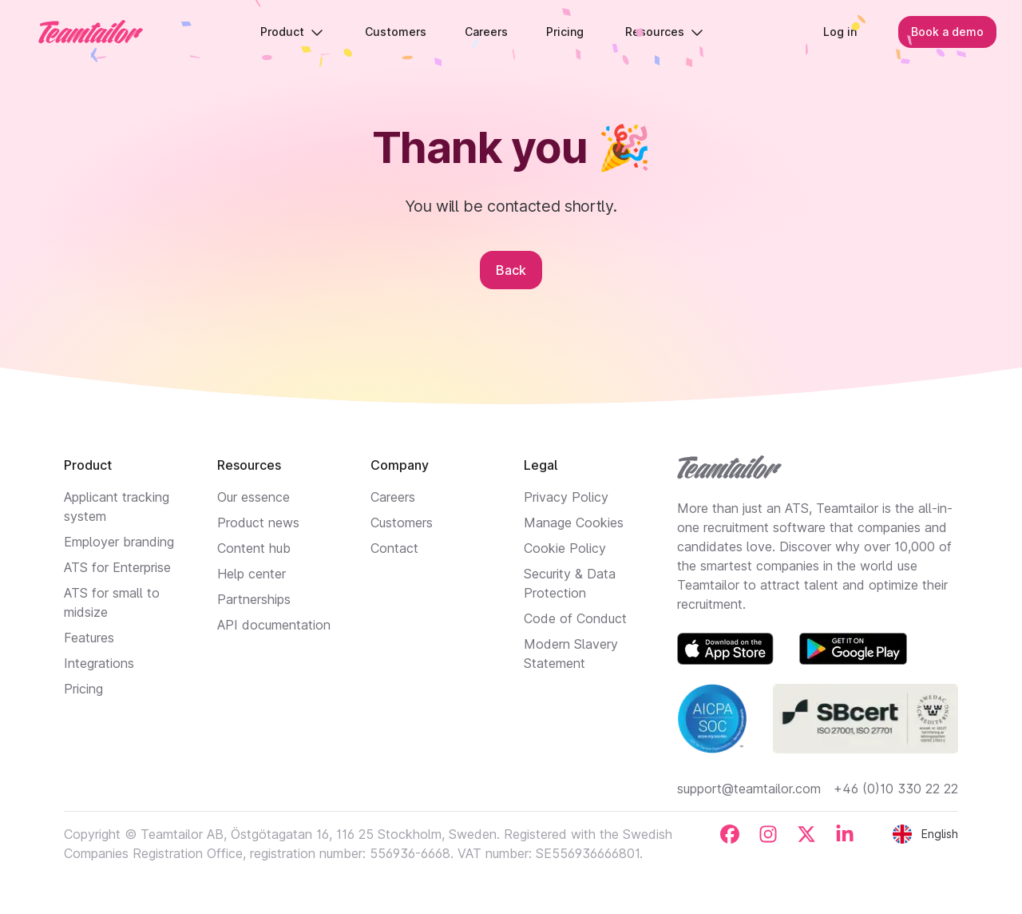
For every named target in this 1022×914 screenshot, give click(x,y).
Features (89, 638)
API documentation (274, 625)
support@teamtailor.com (749, 789)
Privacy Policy (566, 497)
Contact (394, 548)
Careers (392, 497)
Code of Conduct (575, 618)
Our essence (253, 497)
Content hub (254, 548)
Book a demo (947, 31)
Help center (251, 574)
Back (511, 270)
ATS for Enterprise (117, 567)
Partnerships (254, 599)
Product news (258, 523)
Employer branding (119, 542)
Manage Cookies (574, 523)
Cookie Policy (565, 548)
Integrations (99, 663)
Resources (664, 31)
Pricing (83, 689)
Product (291, 31)
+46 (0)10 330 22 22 (896, 789)
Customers (401, 523)
